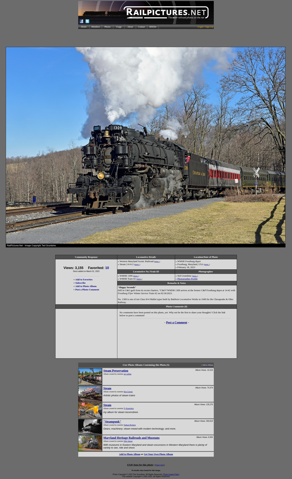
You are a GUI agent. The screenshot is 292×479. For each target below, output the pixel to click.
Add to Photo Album (86, 286)
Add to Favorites (84, 279)
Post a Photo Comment (87, 289)
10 (107, 268)
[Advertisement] (146, 38)
